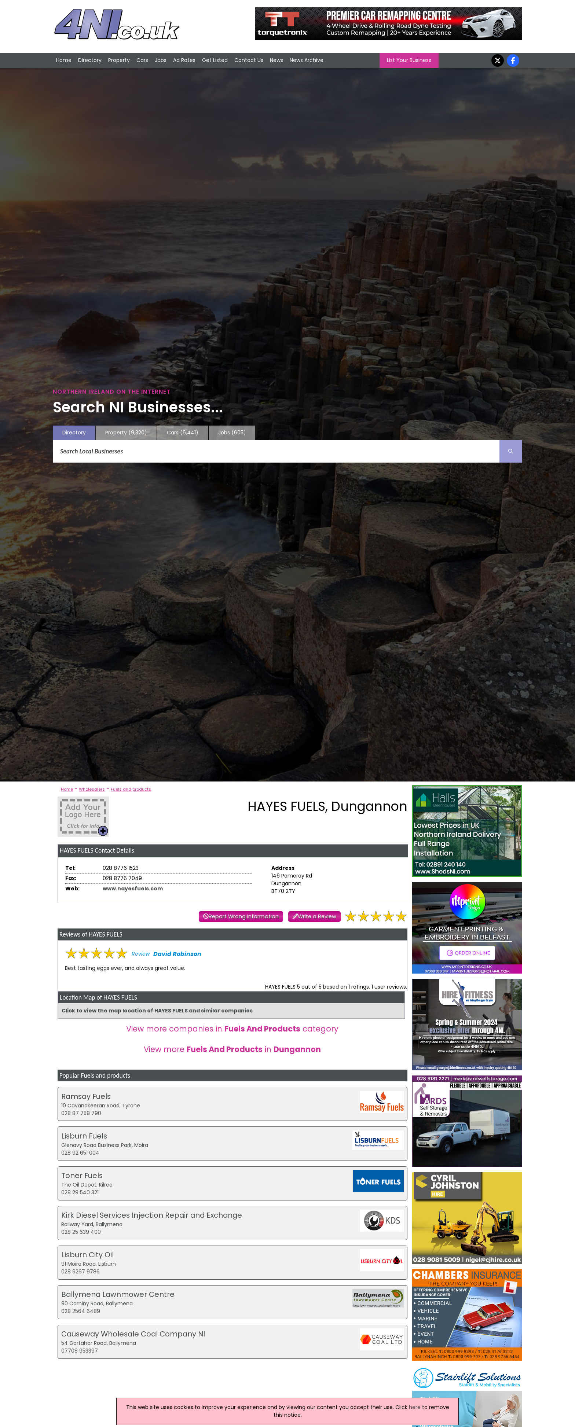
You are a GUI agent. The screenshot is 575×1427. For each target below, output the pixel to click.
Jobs (160, 60)
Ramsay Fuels (86, 1096)
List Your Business (409, 60)
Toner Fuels (82, 1175)
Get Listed (215, 60)
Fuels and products (131, 789)
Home (64, 60)
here (415, 1407)
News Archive (306, 60)
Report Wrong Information (244, 916)
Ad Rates (184, 60)
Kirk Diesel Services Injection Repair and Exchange (151, 1215)
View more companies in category (232, 1028)
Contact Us (248, 60)
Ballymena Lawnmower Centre (118, 1294)
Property (119, 60)
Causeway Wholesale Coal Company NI (133, 1334)
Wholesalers (92, 789)
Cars (142, 60)
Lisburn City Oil (87, 1255)
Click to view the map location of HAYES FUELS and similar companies (157, 1010)
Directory (90, 60)
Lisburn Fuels (84, 1136)
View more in (232, 1049)
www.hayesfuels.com (133, 888)
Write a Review (317, 916)
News (276, 60)
